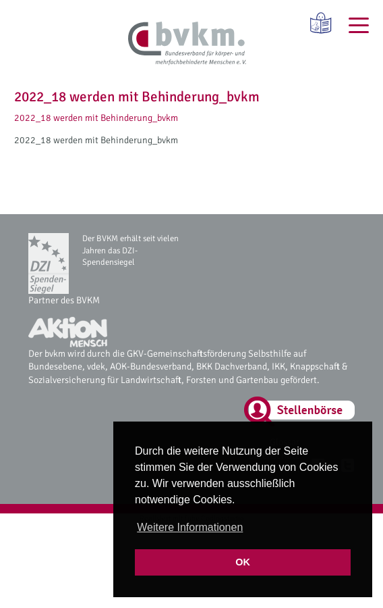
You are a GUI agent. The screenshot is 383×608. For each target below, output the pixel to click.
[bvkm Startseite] (187, 44)
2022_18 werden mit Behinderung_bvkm (96, 118)
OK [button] (242, 562)
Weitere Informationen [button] (190, 527)
